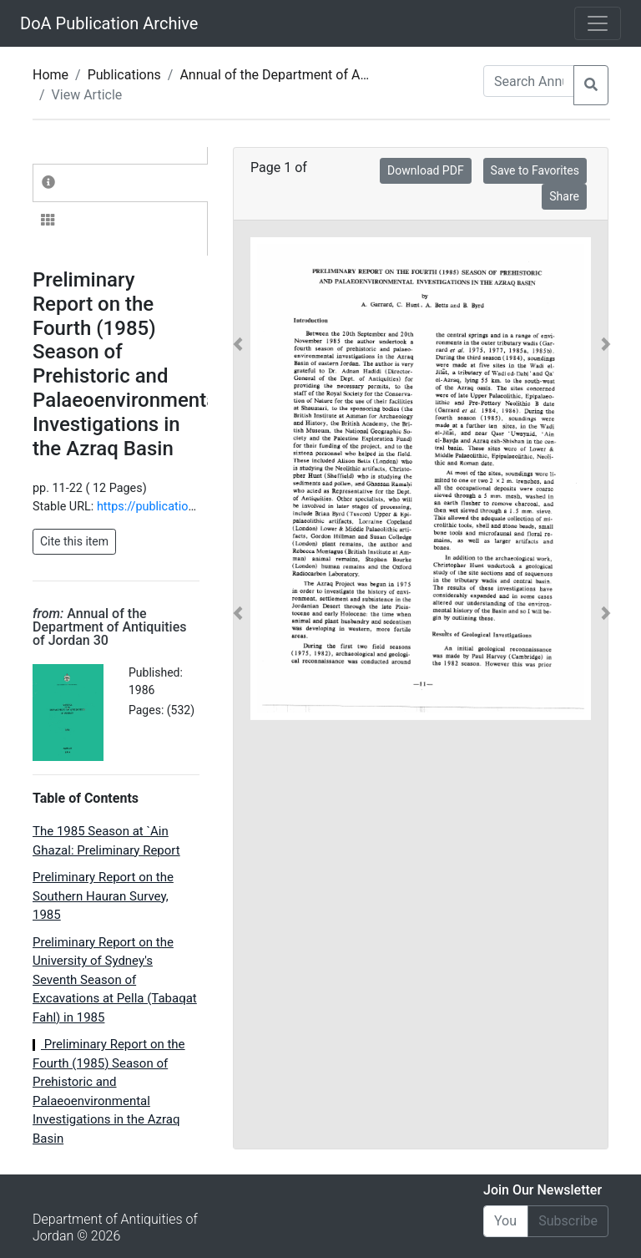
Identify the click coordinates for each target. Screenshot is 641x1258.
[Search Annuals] (528, 81)
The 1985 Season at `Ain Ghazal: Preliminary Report (106, 841)
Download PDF (425, 170)
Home (50, 75)
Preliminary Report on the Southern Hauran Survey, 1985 (103, 896)
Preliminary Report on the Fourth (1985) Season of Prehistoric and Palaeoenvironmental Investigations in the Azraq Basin (109, 1091)
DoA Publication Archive (109, 23)
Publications (124, 75)
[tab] (120, 183)
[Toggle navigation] (597, 23)
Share (564, 196)
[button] (238, 478)
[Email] (505, 1221)
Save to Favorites (535, 170)
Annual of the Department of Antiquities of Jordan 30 (336, 75)
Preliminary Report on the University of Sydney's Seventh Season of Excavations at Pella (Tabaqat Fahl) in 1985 (115, 980)
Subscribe (568, 1221)
